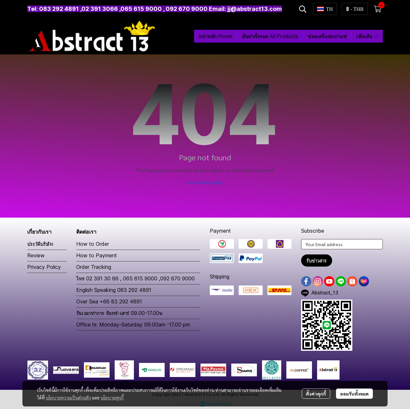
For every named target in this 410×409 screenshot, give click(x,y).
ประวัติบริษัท (40, 244)
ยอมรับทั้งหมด (354, 394)
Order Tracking (93, 267)
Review (36, 255)
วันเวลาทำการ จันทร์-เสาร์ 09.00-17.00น (119, 313)
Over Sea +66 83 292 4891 (109, 301)
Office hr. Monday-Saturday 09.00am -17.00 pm (133, 324)
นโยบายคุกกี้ (112, 397)
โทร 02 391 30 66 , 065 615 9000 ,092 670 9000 (135, 278)
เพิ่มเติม (367, 36)
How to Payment (96, 255)
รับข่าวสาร (317, 260)
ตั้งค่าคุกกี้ (316, 394)
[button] (302, 9)
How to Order (92, 244)
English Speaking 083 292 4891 (113, 290)
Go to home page (205, 182)
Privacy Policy (44, 267)
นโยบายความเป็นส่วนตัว (68, 397)
